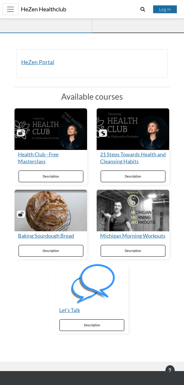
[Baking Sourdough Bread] (51, 210)
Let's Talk (69, 310)
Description (51, 176)
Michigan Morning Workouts (132, 236)
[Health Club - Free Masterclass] (51, 129)
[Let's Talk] (92, 285)
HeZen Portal (37, 62)
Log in (165, 9)
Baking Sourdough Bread (46, 236)
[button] (143, 9)
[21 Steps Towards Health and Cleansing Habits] (133, 129)
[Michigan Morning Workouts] (133, 210)
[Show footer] (170, 370)
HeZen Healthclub (43, 9)
